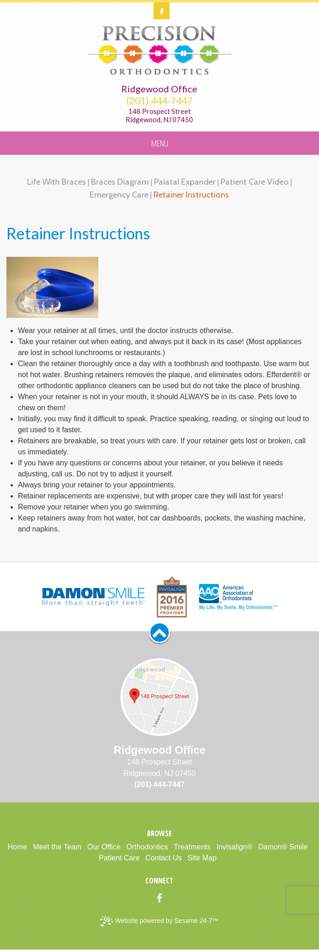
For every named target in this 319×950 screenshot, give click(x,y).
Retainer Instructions (191, 194)
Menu (159, 143)
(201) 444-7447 (159, 101)
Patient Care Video (255, 181)
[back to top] (159, 632)
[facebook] (162, 11)
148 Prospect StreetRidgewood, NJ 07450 (159, 115)
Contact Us (163, 858)
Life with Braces (56, 181)
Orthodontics (147, 847)
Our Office (104, 847)
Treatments (192, 847)
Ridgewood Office (159, 88)
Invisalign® (234, 847)
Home (18, 847)
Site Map (202, 858)
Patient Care (119, 858)
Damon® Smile (283, 847)
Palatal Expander (185, 181)
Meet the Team (57, 847)
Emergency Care (119, 194)
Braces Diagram (120, 181)
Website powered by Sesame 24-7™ (159, 921)
